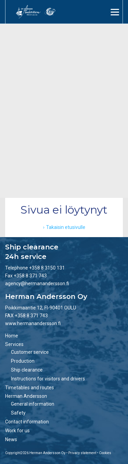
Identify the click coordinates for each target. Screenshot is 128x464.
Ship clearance (27, 370)
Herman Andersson (26, 396)
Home (11, 335)
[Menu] (115, 12)
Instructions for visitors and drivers (48, 378)
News (11, 439)
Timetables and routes (29, 387)
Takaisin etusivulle (65, 227)
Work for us (17, 430)
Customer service (30, 352)
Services (14, 344)
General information (32, 404)
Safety (18, 413)
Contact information (27, 421)
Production (22, 361)
